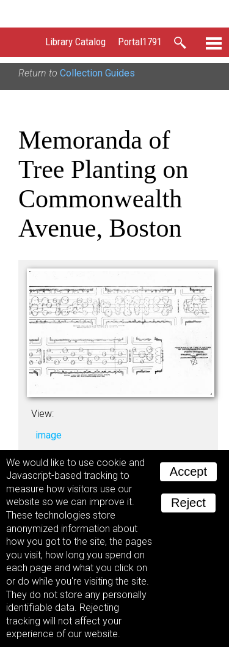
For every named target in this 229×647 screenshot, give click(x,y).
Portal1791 (140, 41)
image (48, 435)
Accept (188, 471)
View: (42, 414)
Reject (188, 502)
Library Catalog (75, 41)
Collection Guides (97, 73)
